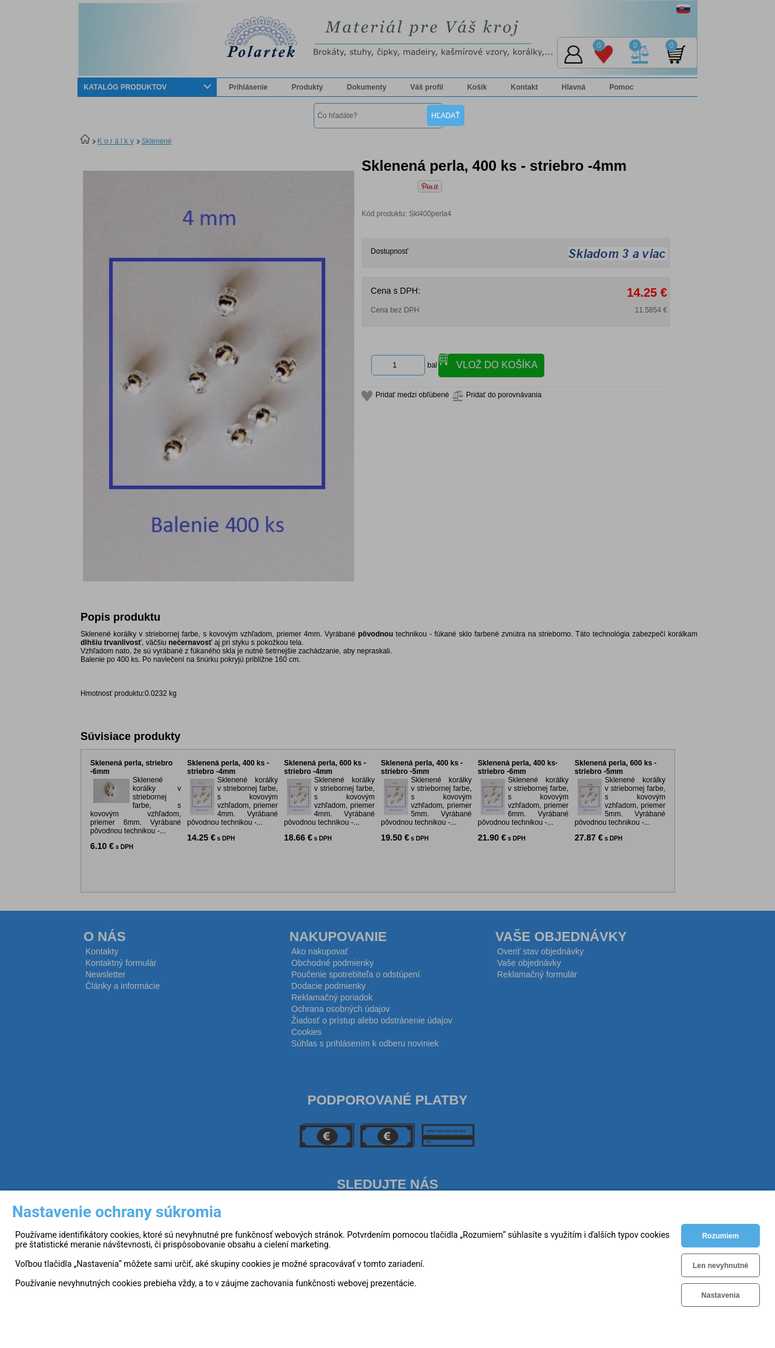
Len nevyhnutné (720, 1265)
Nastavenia (720, 1295)
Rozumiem (720, 1236)
